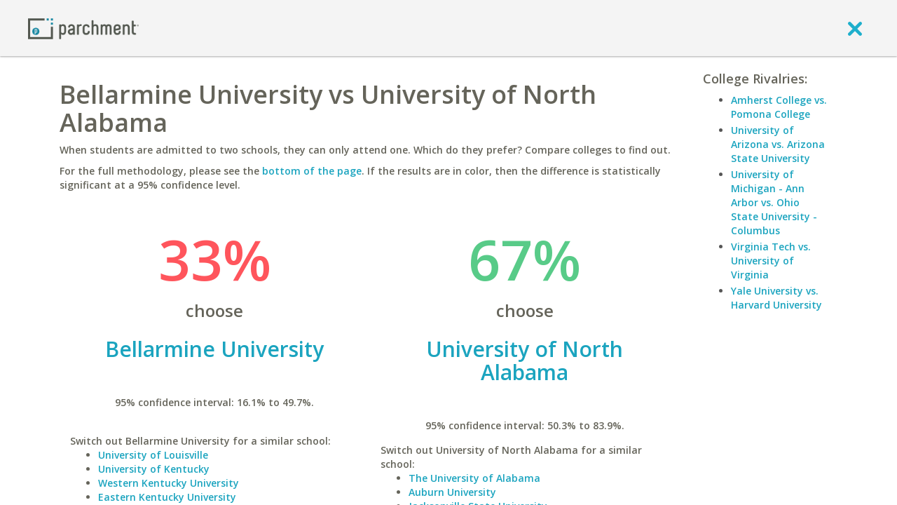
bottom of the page (312, 170)
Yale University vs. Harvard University (776, 297)
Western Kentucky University (168, 483)
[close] (855, 28)
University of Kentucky (154, 469)
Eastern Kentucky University (167, 497)
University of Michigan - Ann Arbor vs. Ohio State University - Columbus (774, 202)
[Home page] (83, 27)
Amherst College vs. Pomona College (779, 107)
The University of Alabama (474, 478)
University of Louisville (153, 455)
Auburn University (452, 492)
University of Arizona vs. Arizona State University (778, 144)
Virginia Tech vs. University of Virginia (771, 260)
